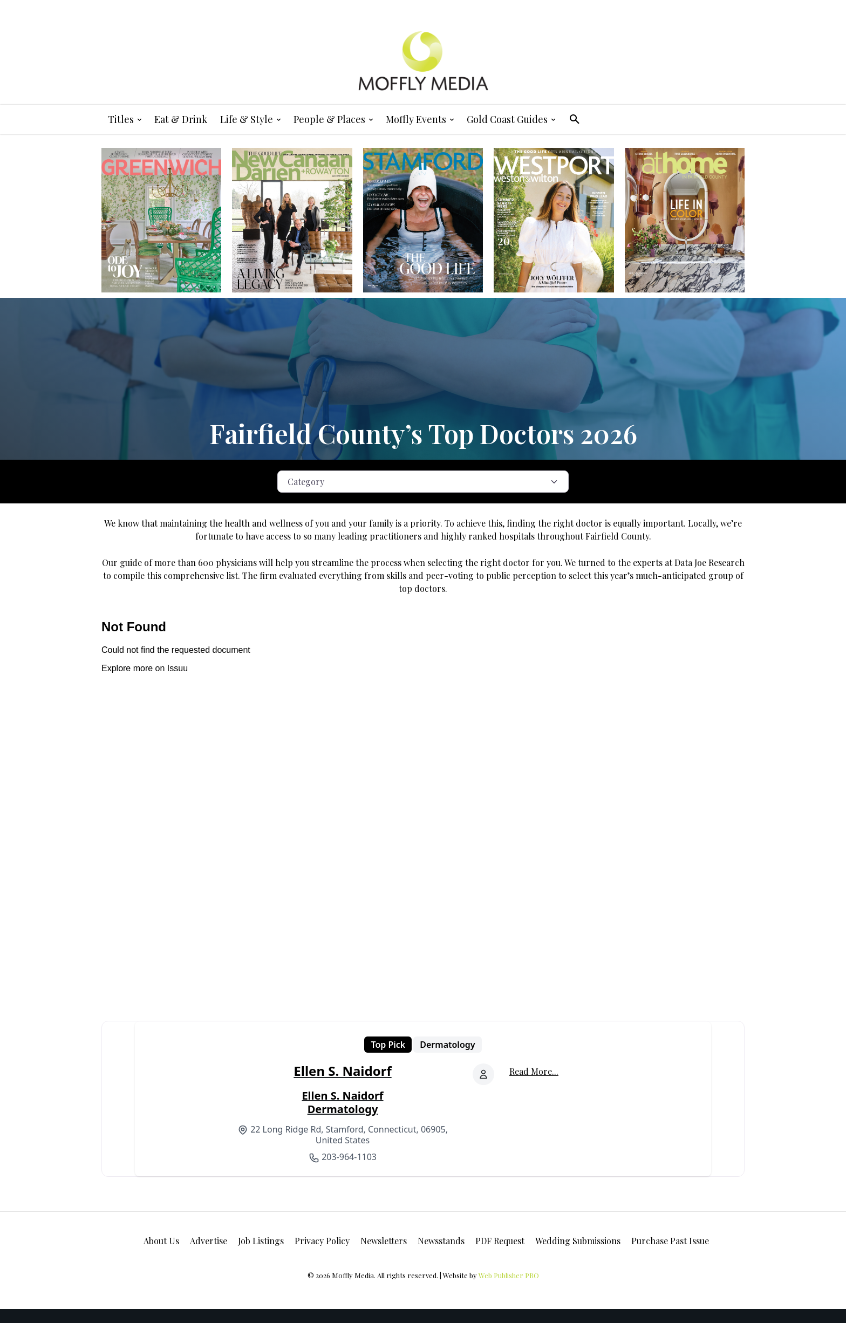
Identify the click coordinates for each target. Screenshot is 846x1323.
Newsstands (441, 1240)
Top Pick (388, 1045)
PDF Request (499, 1240)
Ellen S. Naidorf (342, 1071)
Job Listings (261, 1240)
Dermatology (447, 1045)
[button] (575, 119)
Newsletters (383, 1240)
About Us (161, 1240)
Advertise (208, 1240)
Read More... (533, 1071)
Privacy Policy (322, 1240)
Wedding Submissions (577, 1240)
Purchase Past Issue (670, 1240)
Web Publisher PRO (509, 1275)
